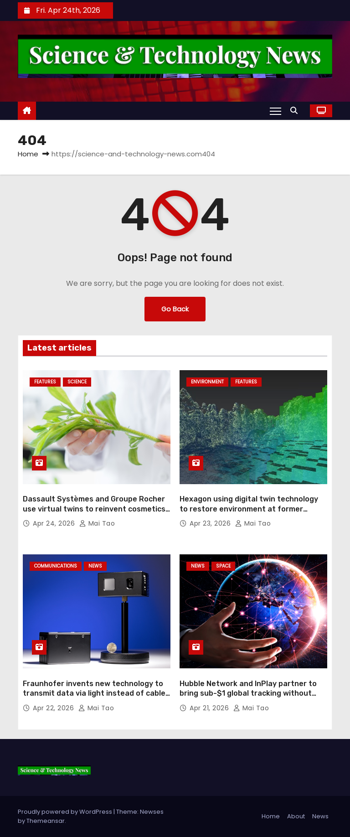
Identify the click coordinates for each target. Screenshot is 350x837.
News (95, 566)
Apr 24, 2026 (55, 523)
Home (28, 154)
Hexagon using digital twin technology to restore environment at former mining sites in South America (249, 509)
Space (223, 566)
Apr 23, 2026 (211, 523)
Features (45, 381)
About (296, 816)
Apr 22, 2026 (54, 708)
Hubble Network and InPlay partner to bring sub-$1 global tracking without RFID (248, 693)
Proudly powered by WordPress (65, 811)
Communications (55, 566)
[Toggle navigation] (275, 111)
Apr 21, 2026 (210, 708)
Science (77, 381)
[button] (296, 110)
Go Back (175, 309)
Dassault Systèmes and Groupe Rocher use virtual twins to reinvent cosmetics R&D (94, 509)
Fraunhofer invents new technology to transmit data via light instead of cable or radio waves (94, 693)
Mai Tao (97, 523)
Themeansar (45, 820)
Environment (207, 381)
